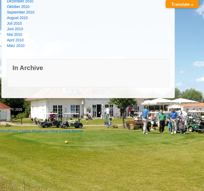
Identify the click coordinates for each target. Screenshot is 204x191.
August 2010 (17, 18)
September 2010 (21, 12)
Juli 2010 (14, 23)
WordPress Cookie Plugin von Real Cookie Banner (42, 131)
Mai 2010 (14, 34)
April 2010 (15, 40)
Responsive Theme (24, 122)
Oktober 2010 (18, 7)
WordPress (61, 122)
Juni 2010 (15, 29)
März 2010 (15, 46)
